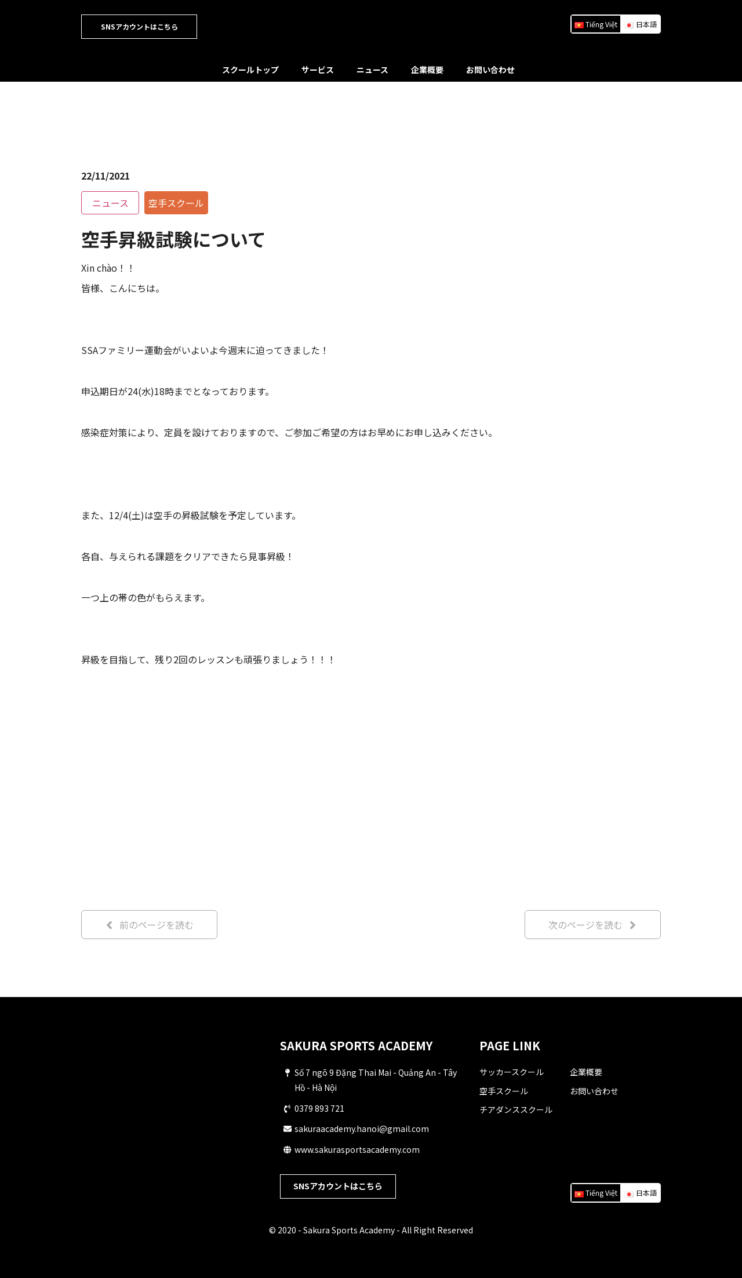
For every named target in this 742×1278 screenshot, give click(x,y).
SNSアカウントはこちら (139, 26)
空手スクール (503, 1091)
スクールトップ (250, 69)
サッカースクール (511, 1072)
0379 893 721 (319, 1108)
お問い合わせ (490, 69)
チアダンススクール (515, 1109)
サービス (317, 69)
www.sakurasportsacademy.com (357, 1149)
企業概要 (427, 69)
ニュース (372, 69)
